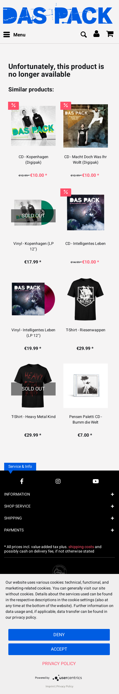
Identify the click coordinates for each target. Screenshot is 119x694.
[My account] (96, 35)
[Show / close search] (83, 35)
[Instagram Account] (58, 481)
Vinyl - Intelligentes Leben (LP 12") (33, 333)
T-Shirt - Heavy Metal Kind (33, 417)
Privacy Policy (59, 663)
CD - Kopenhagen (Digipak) (33, 159)
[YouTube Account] (96, 481)
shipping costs (81, 547)
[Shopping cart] (110, 35)
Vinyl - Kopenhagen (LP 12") (33, 246)
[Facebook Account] (22, 481)
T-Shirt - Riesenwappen (85, 330)
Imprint (50, 686)
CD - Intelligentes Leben (85, 244)
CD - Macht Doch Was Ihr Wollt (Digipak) (85, 159)
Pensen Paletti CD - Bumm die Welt (85, 419)
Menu (14, 34)
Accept (59, 649)
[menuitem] (14, 35)
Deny (59, 634)
